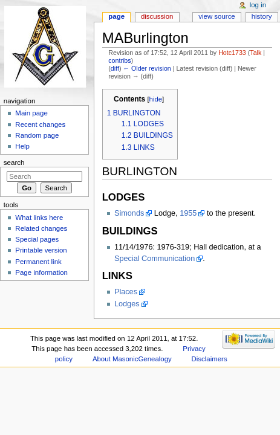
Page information (41, 272)
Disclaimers (209, 358)
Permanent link (38, 261)
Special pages (37, 239)
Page (116, 16)
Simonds (129, 213)
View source (216, 16)
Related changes (41, 228)
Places (125, 292)
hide (155, 99)
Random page (37, 135)
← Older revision (147, 68)
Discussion (157, 16)
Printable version (41, 250)
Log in (258, 4)
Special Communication (154, 258)
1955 (188, 213)
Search (14, 162)
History (262, 16)
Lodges (127, 304)
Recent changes (40, 124)
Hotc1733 (232, 52)
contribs (119, 60)
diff (115, 68)
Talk (255, 52)
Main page (31, 113)
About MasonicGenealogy (132, 358)
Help (22, 146)
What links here (39, 217)
